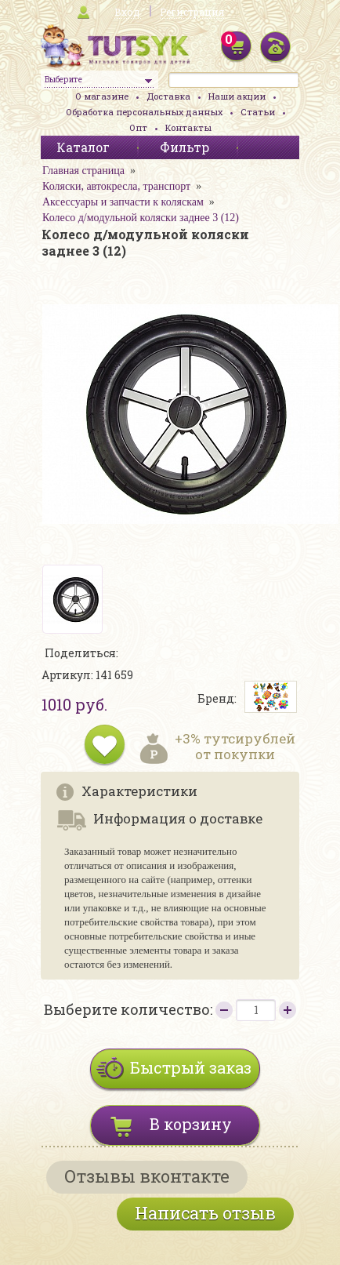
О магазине (101, 96)
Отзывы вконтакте (147, 1176)
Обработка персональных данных (144, 112)
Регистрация (192, 11)
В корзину (191, 1124)
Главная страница (83, 170)
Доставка (168, 96)
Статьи (258, 112)
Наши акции (237, 96)
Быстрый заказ (190, 1067)
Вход (126, 11)
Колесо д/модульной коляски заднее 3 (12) (140, 218)
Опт (138, 127)
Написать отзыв (205, 1212)
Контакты (188, 127)
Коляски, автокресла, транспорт (116, 186)
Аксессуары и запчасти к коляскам (123, 202)
